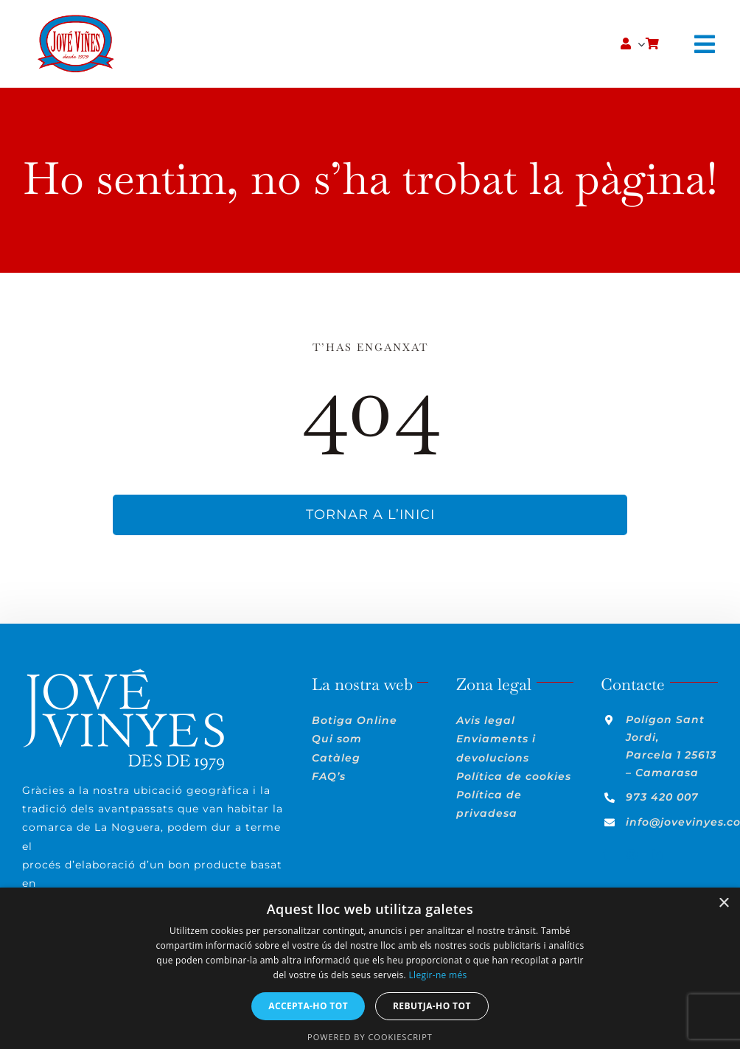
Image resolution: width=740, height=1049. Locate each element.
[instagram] (632, 854)
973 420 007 (662, 797)
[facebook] (606, 854)
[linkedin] (657, 854)
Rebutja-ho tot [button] (432, 1006)
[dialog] (370, 968)
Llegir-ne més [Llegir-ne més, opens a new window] (437, 975)
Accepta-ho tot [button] (308, 1006)
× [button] (723, 903)
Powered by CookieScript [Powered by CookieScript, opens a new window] (370, 1036)
